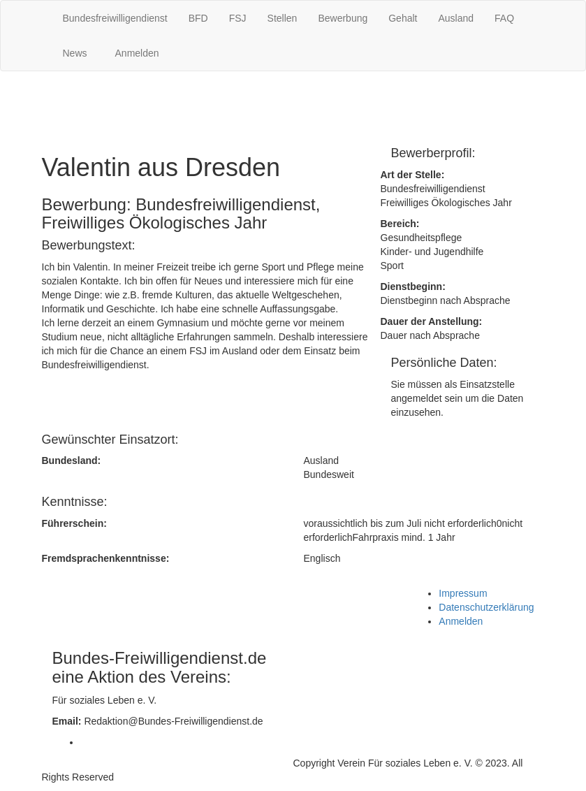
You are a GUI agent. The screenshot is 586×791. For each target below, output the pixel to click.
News (75, 53)
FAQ (504, 18)
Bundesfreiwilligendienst (115, 18)
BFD (198, 18)
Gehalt (402, 18)
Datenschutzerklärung (486, 607)
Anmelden (137, 53)
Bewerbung (342, 18)
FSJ (238, 18)
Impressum (463, 593)
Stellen (283, 18)
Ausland (456, 18)
